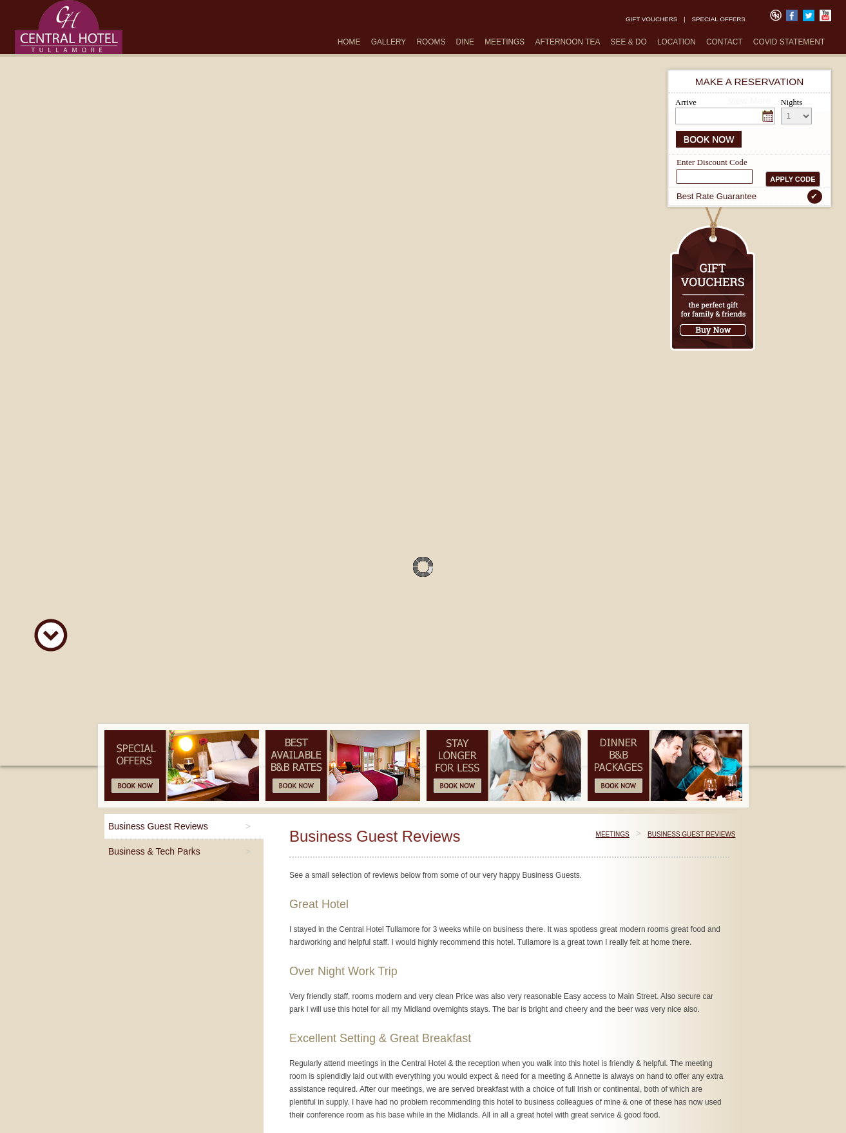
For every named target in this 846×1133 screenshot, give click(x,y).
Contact (724, 41)
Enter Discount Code (712, 161)
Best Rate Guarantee (749, 196)
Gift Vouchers (651, 19)
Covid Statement (789, 41)
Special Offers (718, 19)
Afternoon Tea (568, 41)
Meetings (504, 41)
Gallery (389, 41)
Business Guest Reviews (158, 826)
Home (349, 41)
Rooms (430, 41)
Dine (465, 41)
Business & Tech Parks (154, 851)
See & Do (629, 41)
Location (676, 41)
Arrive (686, 102)
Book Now (709, 139)
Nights (792, 102)
